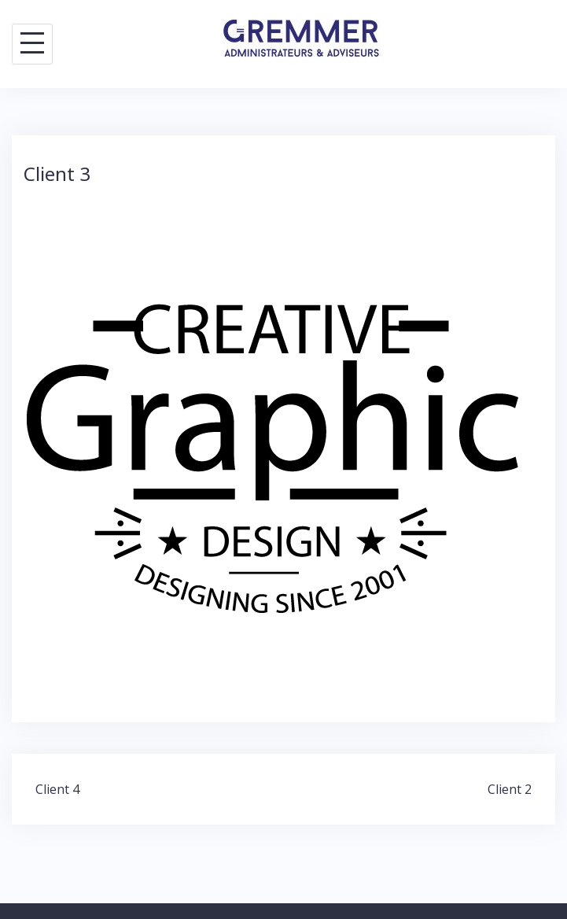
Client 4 (57, 789)
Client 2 (510, 789)
